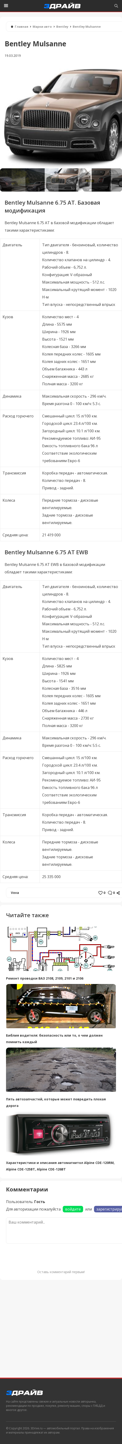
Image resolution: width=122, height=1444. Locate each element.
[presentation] (41, 1255)
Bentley (62, 26)
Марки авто (42, 26)
